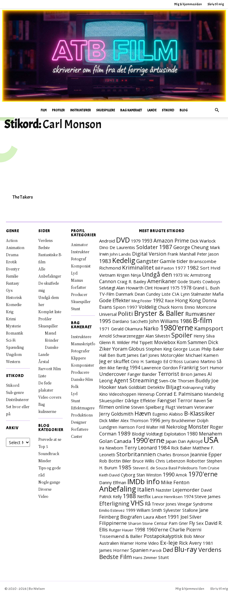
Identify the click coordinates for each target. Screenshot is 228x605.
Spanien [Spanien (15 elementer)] (139, 550)
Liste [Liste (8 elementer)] (166, 294)
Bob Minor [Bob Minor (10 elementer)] (194, 536)
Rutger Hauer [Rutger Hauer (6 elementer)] (121, 530)
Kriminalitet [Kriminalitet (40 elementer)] (138, 267)
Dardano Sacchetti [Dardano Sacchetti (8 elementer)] (130, 321)
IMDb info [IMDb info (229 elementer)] (143, 481)
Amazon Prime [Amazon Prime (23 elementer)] (171, 240)
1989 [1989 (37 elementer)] (124, 433)
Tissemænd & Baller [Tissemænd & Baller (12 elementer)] (120, 536)
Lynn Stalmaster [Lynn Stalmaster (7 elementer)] (195, 294)
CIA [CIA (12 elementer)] (175, 294)
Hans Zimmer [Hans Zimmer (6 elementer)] (145, 557)
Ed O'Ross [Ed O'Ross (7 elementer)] (173, 361)
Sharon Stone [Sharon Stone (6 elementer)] (140, 523)
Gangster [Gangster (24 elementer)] (147, 261)
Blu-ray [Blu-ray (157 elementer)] (185, 549)
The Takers (22, 197)
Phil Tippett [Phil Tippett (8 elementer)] (142, 342)
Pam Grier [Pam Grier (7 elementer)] (178, 523)
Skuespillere (105, 110)
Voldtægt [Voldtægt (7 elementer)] (154, 434)
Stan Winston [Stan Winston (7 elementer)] (149, 475)
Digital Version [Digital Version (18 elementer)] (149, 253)
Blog (184, 110)
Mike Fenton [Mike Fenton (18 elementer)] (175, 482)
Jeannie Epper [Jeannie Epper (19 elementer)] (206, 454)
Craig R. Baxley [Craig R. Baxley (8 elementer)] (131, 281)
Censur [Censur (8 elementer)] (160, 523)
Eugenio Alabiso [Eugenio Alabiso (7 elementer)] (167, 414)
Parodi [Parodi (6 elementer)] (156, 550)
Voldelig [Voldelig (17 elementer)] (148, 307)
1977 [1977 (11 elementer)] (180, 268)
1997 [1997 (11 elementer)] (132, 307)
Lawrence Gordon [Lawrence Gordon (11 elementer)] (159, 367)
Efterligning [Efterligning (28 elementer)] (114, 503)
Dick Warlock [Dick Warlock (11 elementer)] (203, 241)
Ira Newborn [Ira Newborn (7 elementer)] (111, 448)
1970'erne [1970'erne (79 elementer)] (203, 474)
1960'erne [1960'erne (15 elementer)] (157, 529)
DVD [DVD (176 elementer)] (123, 240)
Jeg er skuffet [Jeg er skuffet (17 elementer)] (114, 361)
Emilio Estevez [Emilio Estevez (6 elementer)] (112, 510)
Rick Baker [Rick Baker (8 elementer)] (181, 448)
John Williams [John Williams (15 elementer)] (164, 321)
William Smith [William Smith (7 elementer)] (149, 510)
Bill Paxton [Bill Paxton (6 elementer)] (164, 268)
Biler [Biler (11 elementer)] (126, 461)
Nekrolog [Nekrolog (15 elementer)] (176, 427)
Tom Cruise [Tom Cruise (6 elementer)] (209, 468)
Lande (151, 110)
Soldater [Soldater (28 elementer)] (147, 247)
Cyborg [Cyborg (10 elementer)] (128, 475)
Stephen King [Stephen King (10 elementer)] (159, 349)
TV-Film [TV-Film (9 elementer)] (106, 294)
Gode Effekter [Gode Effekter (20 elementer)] (114, 300)
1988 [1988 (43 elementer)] (129, 496)
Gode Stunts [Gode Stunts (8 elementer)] (189, 281)
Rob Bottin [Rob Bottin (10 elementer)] (110, 461)
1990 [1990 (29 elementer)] (169, 474)
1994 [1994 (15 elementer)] (134, 367)
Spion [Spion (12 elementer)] (119, 307)
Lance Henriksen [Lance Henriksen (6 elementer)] (167, 496)
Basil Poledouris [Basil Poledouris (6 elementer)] (183, 468)
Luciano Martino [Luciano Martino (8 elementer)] (200, 361)
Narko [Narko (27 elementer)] (151, 328)
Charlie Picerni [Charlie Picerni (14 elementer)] (185, 529)
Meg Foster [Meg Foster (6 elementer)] (142, 300)
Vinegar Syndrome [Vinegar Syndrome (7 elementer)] (195, 504)
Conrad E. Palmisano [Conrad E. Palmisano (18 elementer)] (179, 393)
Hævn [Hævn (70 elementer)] (142, 413)
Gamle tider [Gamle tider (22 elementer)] (174, 261)
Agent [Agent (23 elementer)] (121, 380)
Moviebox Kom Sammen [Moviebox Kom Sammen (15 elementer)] (180, 342)
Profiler (58, 110)
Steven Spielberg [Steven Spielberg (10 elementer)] (147, 407)
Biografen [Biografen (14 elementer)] (131, 517)
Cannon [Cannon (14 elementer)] (107, 281)
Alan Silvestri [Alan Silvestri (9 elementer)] (157, 336)
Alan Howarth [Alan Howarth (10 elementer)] (129, 288)
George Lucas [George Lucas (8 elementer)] (186, 349)
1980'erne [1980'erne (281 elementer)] (176, 327)
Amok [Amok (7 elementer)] (181, 475)
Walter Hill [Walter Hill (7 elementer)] (155, 427)
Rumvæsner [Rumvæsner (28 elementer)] (200, 313)
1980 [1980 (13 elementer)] (192, 433)
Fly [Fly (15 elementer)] (192, 523)
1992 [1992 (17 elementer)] (158, 300)
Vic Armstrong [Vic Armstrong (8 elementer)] (197, 275)
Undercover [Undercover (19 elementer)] (112, 373)
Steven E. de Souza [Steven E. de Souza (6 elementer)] (150, 468)
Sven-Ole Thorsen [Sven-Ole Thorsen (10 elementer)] (176, 381)
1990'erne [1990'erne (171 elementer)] (148, 440)
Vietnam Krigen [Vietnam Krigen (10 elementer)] (114, 275)
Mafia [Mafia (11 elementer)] (218, 294)
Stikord (168, 110)
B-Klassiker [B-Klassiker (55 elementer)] (199, 413)
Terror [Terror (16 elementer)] (184, 400)
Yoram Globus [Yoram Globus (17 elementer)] (128, 349)
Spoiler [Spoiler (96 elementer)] (181, 335)
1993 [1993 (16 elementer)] (147, 240)
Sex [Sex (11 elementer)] (200, 523)
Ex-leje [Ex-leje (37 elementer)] (169, 542)
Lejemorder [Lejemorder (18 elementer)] (186, 489)
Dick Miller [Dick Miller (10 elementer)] (109, 420)
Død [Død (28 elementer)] (168, 549)
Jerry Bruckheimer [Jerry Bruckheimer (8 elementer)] (179, 420)
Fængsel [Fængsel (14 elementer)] (166, 400)
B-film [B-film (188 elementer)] (202, 320)
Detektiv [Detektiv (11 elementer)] (156, 387)
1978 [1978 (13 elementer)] (186, 287)
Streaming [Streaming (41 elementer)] (143, 380)
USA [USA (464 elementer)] (211, 440)
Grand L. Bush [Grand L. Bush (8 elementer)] (206, 288)
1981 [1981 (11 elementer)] (208, 543)
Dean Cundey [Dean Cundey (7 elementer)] (147, 294)
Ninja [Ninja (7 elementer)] (136, 275)
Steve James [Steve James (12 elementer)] (207, 496)
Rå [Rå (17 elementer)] (148, 504)
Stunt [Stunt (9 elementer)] (163, 557)
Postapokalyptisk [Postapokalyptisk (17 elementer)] (163, 536)
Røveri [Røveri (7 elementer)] (200, 400)
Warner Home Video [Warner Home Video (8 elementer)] (139, 543)
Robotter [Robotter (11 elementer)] (195, 461)
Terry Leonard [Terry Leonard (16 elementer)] (140, 447)
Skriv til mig (216, 4)
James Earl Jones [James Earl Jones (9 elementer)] (143, 355)
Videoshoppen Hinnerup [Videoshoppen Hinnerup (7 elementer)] (132, 394)
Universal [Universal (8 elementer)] (108, 314)
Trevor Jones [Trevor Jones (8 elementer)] (164, 504)
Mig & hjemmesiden (188, 4)
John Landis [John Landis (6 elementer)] (120, 254)
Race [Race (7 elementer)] (169, 300)
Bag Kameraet (131, 110)
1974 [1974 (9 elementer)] (188, 496)
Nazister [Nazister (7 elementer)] (163, 490)
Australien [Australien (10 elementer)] (109, 543)
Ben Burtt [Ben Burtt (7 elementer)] (116, 355)
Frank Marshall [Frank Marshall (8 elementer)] (181, 254)
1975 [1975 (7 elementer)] (175, 288)
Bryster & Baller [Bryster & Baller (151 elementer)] (159, 313)
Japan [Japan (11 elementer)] (171, 441)
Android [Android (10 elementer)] (107, 241)
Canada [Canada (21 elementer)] (122, 441)
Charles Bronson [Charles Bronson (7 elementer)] (173, 454)
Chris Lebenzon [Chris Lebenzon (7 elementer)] (170, 461)
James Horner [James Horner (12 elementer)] (114, 550)
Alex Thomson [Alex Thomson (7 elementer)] (134, 420)
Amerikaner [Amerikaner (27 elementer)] (161, 281)
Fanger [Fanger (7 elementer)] (134, 374)
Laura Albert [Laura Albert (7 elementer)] (154, 517)
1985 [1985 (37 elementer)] (125, 467)
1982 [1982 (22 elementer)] (193, 267)
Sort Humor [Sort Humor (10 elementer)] (212, 367)
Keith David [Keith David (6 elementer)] (109, 475)
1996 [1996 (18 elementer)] (155, 420)
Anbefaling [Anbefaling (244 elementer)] (117, 489)
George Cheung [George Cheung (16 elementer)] (191, 247)
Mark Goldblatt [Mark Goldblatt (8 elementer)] (132, 387)
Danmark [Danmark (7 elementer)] (124, 294)
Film (44, 110)
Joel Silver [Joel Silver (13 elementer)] (191, 517)
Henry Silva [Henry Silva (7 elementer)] (204, 336)
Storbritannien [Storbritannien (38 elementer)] (136, 454)
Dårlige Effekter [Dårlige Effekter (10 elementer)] (140, 400)
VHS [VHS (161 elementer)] (137, 503)
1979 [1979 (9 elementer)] (135, 241)
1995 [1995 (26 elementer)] (105, 320)
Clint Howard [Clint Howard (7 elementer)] (157, 288)
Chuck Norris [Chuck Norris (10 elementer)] (170, 307)
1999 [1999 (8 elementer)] (130, 510)
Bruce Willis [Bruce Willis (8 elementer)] (143, 461)
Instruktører (80, 110)
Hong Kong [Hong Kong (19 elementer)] (188, 300)
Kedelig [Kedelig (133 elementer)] (123, 260)
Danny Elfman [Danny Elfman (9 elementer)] (112, 482)
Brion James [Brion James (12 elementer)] (193, 374)
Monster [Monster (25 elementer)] (198, 426)
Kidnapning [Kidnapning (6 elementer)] (193, 387)
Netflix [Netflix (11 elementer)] (144, 496)
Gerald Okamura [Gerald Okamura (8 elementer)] (126, 329)
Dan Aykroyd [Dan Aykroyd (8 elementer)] (190, 441)
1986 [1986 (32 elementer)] (186, 320)
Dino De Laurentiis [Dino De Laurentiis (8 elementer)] (117, 247)
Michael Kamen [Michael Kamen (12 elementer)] (202, 355)
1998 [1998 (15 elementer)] (139, 529)
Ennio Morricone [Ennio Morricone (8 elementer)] (200, 307)
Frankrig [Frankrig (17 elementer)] (189, 367)
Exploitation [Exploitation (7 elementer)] (175, 434)
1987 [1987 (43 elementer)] (165, 247)
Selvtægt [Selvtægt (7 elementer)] (107, 288)
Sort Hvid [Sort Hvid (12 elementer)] (210, 268)
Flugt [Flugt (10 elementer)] (170, 407)
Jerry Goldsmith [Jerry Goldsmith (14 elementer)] (116, 414)
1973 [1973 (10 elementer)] (178, 275)
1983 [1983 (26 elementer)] (105, 261)
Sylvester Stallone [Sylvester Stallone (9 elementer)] (180, 510)
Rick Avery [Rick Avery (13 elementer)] (190, 543)
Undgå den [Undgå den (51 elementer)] (157, 274)
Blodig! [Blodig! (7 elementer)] (138, 434)
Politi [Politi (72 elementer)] (125, 313)
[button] (217, 110)
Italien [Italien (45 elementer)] (145, 489)
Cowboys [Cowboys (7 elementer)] (211, 281)
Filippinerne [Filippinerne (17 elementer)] (113, 523)
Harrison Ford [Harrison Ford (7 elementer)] (131, 427)
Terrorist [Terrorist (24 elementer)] (168, 373)
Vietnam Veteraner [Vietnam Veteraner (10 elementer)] (195, 407)
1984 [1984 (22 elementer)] (164, 447)
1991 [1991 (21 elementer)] (173, 516)
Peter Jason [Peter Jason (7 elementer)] (208, 254)
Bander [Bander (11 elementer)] (149, 374)
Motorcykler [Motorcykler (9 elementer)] (172, 355)
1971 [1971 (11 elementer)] (104, 329)
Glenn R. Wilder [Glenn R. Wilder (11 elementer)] (114, 342)
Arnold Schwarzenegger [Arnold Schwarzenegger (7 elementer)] (121, 336)
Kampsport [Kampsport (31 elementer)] (208, 328)
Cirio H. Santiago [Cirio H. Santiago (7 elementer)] (146, 361)
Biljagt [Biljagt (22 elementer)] (173, 387)
